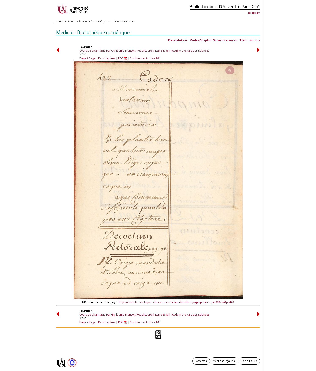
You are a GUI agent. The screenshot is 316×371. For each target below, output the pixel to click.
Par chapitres (106, 58)
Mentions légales (223, 361)
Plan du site (248, 361)
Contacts (199, 361)
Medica (253, 13)
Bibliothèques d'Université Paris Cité (225, 6)
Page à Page (87, 58)
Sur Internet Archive (143, 58)
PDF (122, 58)
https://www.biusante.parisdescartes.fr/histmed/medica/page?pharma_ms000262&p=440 (176, 302)
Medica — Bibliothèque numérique (93, 32)
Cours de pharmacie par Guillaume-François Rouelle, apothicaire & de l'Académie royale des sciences (144, 50)
